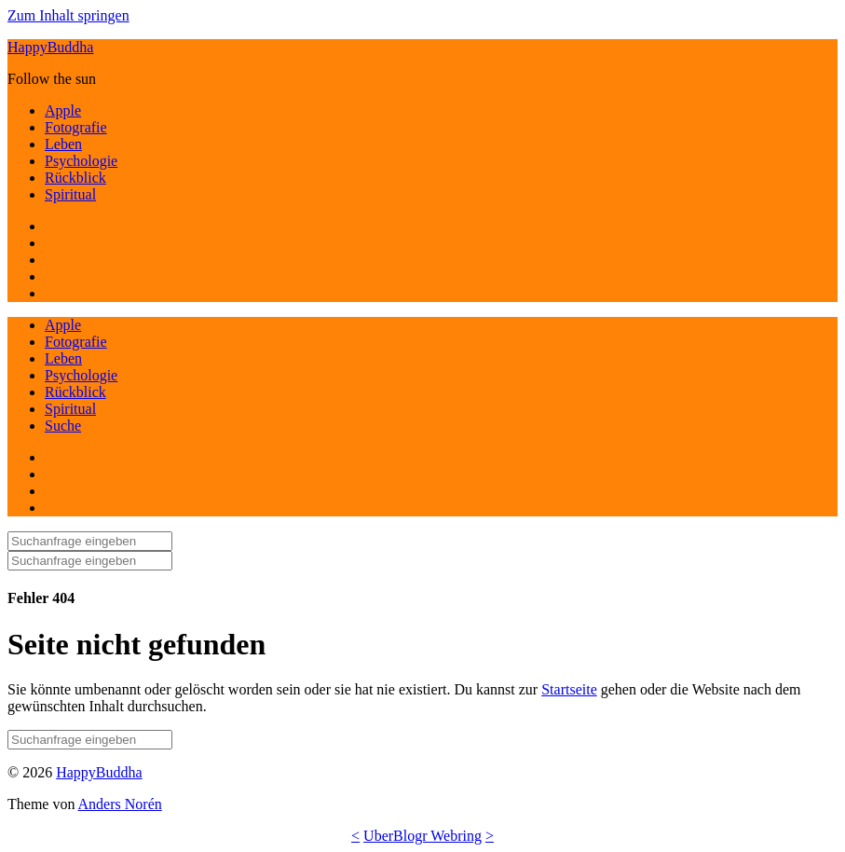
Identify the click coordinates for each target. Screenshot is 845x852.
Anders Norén (120, 804)
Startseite (569, 689)
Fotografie (76, 127)
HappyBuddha (50, 47)
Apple (63, 110)
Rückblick (75, 178)
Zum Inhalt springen (68, 15)
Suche (63, 425)
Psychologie (81, 161)
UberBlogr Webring (422, 836)
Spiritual (70, 194)
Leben (63, 144)
